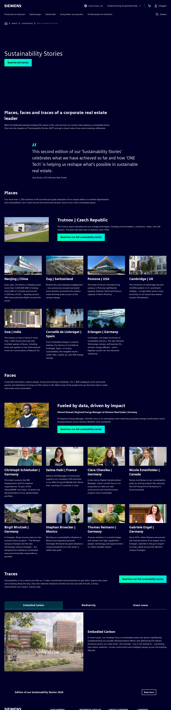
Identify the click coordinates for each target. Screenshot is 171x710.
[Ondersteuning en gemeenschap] (124, 6)
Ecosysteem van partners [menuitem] (71, 14)
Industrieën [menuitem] (50, 14)
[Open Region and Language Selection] (93, 6)
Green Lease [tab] (140, 605)
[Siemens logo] (12, 6)
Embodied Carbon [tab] (33, 605)
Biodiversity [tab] (89, 605)
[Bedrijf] (14, 23)
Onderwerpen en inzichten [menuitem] (100, 14)
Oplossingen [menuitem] (35, 14)
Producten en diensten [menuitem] (14, 14)
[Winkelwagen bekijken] (149, 6)
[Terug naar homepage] (6, 23)
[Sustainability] (27, 23)
